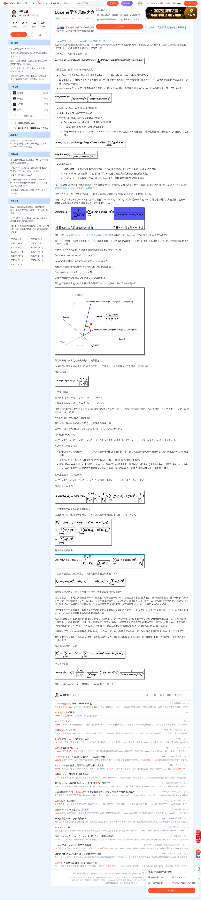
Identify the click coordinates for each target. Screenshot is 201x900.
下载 (26, 3)
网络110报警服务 (86, 880)
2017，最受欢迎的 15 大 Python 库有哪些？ (27, 70)
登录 (140, 3)
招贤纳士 (86, 873)
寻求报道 (104, 873)
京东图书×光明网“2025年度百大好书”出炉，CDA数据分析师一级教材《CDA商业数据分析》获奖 (29, 182)
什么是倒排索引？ (22, 49)
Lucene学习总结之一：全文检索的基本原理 (85, 235)
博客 (19, 3)
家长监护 (75, 880)
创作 (191, 3)
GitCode (42, 3)
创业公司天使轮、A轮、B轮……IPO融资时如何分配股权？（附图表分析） (28, 77)
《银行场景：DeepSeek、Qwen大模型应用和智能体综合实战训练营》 (29, 219)
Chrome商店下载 (116, 880)
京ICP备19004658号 (100, 877)
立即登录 (119, 27)
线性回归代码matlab (27, 123)
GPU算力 (55, 3)
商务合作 (95, 873)
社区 (33, 3)
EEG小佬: (14, 144)
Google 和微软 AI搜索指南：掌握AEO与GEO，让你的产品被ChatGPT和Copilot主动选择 (29, 210)
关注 (74, 695)
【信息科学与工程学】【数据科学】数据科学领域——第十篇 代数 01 (29, 169)
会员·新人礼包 (155, 3)
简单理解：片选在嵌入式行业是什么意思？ (29, 191)
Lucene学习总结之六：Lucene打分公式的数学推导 (80, 41)
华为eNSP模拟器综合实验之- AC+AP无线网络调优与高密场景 (29, 161)
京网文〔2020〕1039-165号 (119, 877)
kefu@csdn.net (134, 873)
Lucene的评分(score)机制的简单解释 (32, 128)
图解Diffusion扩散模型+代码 (22, 140)
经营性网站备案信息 (138, 877)
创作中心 (177, 3)
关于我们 (77, 873)
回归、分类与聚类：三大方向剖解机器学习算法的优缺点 (29, 62)
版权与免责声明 (140, 880)
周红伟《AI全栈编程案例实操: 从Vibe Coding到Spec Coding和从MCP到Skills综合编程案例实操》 (29, 229)
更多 (67, 3)
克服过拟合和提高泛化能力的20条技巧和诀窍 (29, 54)
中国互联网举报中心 (101, 880)
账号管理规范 (128, 880)
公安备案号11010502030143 (81, 877)
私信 (40, 35)
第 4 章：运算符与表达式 (21, 175)
